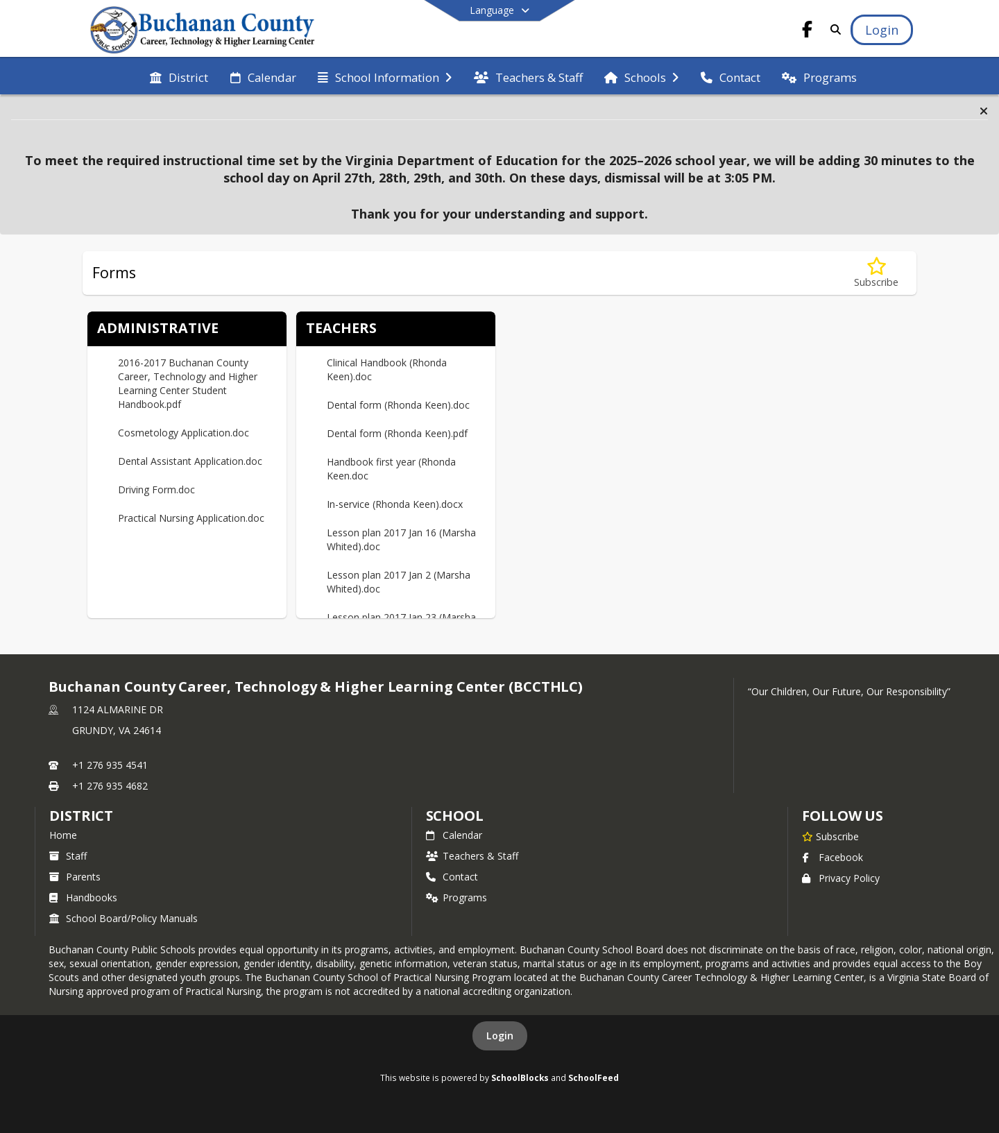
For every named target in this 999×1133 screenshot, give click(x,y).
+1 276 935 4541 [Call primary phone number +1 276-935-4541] (110, 765)
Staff (68, 855)
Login (499, 1035)
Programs (456, 897)
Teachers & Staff (472, 855)
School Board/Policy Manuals (123, 918)
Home (63, 835)
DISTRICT (81, 815)
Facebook (832, 857)
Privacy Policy (841, 878)
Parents (75, 876)
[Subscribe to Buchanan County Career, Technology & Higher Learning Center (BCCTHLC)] (830, 836)
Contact (452, 876)
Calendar (454, 835)
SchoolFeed (593, 1077)
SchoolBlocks (520, 1077)
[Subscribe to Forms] (876, 273)
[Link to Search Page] (833, 29)
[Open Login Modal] (882, 30)
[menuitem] (179, 76)
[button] (984, 111)
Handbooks (83, 897)
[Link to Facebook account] (807, 31)
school (455, 815)
